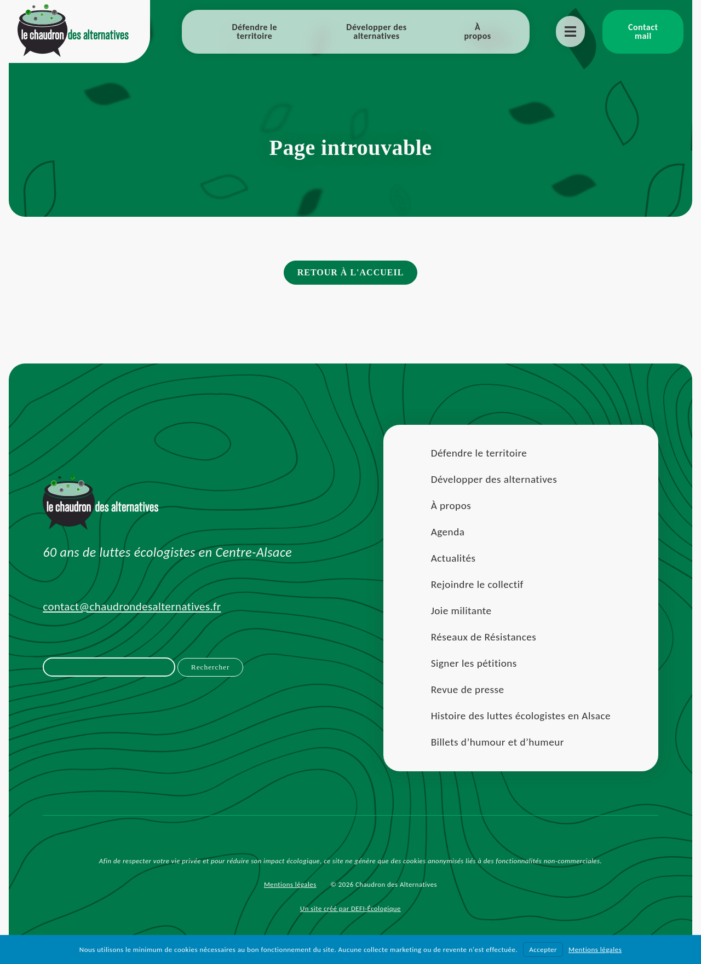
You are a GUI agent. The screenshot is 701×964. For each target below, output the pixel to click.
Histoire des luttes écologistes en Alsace (521, 715)
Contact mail (643, 31)
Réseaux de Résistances (484, 637)
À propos (477, 31)
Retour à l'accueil (350, 272)
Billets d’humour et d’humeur (497, 742)
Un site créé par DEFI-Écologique (350, 908)
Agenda (448, 532)
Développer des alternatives (376, 31)
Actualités (453, 558)
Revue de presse (467, 689)
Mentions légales (290, 884)
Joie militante (461, 610)
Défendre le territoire (254, 31)
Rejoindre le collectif (477, 584)
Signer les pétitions (474, 663)
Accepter (543, 949)
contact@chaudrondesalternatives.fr (132, 606)
